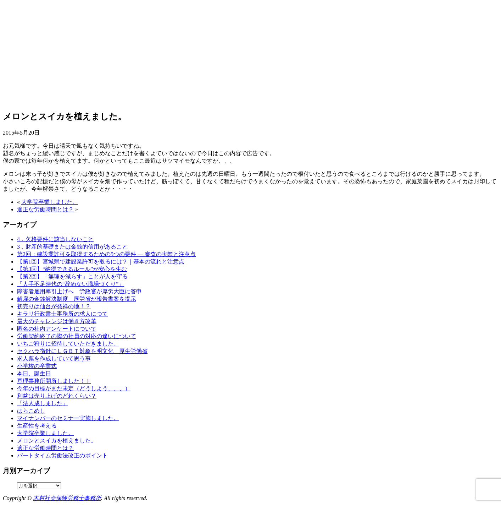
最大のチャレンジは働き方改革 (56, 321)
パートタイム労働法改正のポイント (62, 455)
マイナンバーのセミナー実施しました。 (68, 418)
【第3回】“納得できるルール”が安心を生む (72, 269)
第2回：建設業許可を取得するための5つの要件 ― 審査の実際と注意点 (106, 254)
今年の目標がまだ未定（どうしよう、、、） (73, 388)
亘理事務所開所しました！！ (54, 381)
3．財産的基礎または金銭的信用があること (72, 247)
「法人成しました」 (42, 403)
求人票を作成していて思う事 (54, 358)
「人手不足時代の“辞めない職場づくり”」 (70, 284)
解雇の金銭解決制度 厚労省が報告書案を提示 (76, 299)
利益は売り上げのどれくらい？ (56, 396)
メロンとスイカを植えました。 (56, 441)
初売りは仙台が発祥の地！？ (54, 306)
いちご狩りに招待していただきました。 (68, 344)
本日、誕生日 (34, 373)
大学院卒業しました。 (49, 202)
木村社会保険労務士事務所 (67, 498)
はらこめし (31, 411)
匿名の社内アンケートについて (56, 329)
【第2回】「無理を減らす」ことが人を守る (72, 276)
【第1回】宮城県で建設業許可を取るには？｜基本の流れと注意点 (100, 262)
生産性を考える (37, 426)
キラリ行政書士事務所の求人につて (62, 314)
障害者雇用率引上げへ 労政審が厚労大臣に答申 (79, 291)
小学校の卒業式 (37, 366)
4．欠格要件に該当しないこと (55, 239)
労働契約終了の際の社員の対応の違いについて (76, 336)
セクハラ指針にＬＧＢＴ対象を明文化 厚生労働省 (82, 351)
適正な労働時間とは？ (45, 209)
